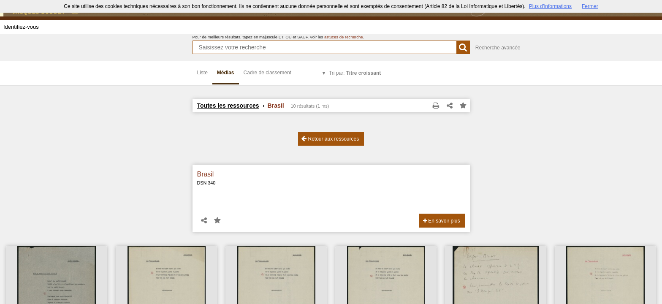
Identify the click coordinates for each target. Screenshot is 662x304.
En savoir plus (441, 221)
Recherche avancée (498, 48)
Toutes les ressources (228, 105)
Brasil (205, 174)
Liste (202, 73)
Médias (225, 73)
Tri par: (355, 73)
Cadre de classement (267, 73)
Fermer (590, 6)
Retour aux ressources (330, 139)
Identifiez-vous (21, 27)
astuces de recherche (343, 37)
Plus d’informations (550, 6)
